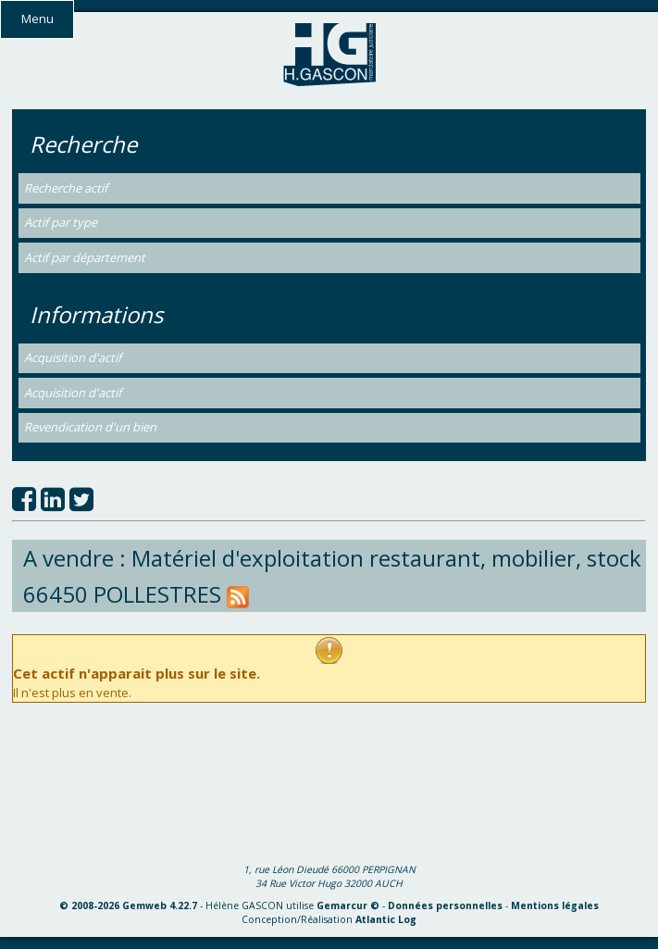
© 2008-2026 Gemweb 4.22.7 (128, 905)
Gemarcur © (348, 905)
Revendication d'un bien (90, 426)
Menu (37, 18)
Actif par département (84, 257)
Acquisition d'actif (72, 357)
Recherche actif (65, 188)
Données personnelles (445, 905)
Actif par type (60, 222)
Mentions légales (555, 905)
